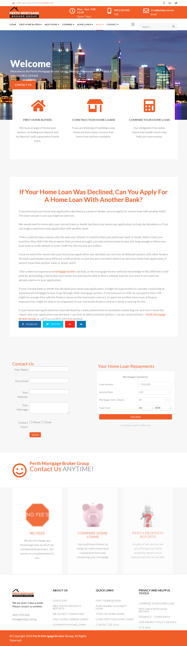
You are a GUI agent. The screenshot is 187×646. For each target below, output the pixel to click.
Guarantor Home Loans (69, 624)
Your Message (22, 407)
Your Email (21, 381)
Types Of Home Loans (110, 613)
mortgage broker (64, 271)
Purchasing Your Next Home (111, 607)
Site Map (144, 627)
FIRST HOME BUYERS (37, 119)
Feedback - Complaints (154, 616)
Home (13, 24)
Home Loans (84, 24)
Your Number (23, 394)
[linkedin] (170, 3)
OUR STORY (60, 600)
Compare (67, 24)
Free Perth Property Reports (67, 607)
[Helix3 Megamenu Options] (132, 24)
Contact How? (23, 424)
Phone (35, 422)
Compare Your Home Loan (156, 603)
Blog (99, 24)
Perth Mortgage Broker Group (59, 463)
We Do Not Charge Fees (68, 613)
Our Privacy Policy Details (157, 622)
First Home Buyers (29, 24)
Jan (146, 407)
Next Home (51, 24)
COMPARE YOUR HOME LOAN (148, 119)
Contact (112, 24)
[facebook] (164, 3)
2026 (163, 407)
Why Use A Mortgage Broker (153, 610)
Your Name (21, 369)
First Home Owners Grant (71, 619)
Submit (35, 434)
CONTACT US (46, 3)
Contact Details (107, 624)
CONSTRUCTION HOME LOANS (93, 119)
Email (46, 422)
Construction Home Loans (114, 619)
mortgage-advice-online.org (135, 425)
